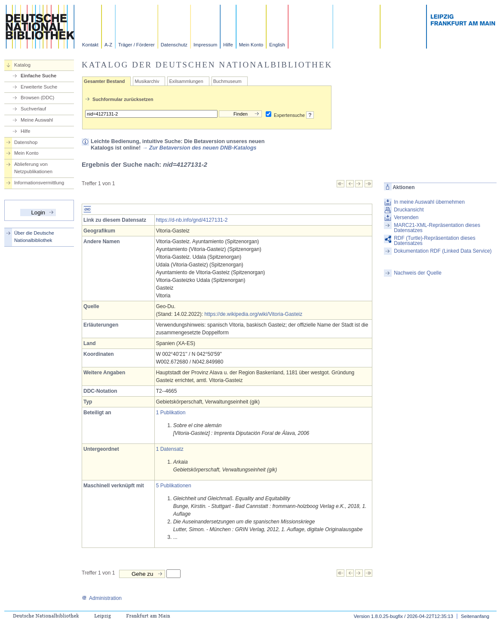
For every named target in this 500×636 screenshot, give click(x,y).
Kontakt (90, 44)
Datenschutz (174, 44)
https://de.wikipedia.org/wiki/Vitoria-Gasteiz (253, 314)
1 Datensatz (170, 449)
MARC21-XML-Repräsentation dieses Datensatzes (437, 227)
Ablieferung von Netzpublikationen (33, 168)
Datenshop (25, 142)
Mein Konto (251, 44)
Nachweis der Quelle (418, 273)
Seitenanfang (475, 616)
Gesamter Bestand (104, 81)
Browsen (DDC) (37, 97)
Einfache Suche (38, 75)
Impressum (205, 44)
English (277, 44)
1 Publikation (171, 413)
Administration (102, 598)
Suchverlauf (33, 108)
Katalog (22, 64)
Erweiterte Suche (39, 86)
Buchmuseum (227, 81)
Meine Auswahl (37, 119)
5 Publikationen (173, 486)
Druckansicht (408, 210)
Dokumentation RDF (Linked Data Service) (442, 251)
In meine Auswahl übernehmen (429, 202)
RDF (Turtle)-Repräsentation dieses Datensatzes (434, 240)
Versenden (406, 217)
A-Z (108, 44)
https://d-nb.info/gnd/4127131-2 (192, 220)
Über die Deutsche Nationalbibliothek (34, 236)
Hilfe (228, 44)
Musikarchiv (147, 81)
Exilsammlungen (186, 81)
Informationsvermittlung (39, 182)
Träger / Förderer (136, 44)
